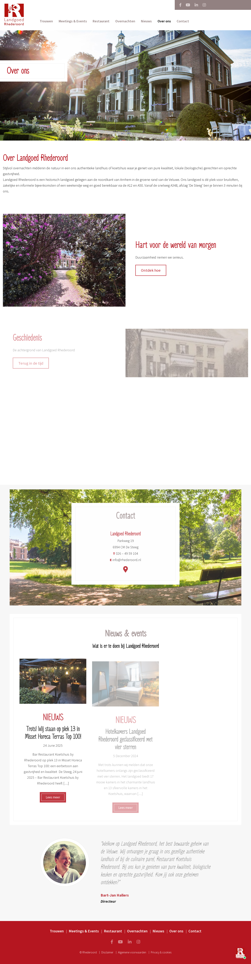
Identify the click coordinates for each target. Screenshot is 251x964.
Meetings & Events (73, 21)
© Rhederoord (88, 952)
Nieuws (146, 21)
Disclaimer (107, 952)
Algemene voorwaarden (132, 952)
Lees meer (53, 799)
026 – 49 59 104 (125, 556)
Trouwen (46, 21)
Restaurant (101, 21)
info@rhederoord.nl (125, 562)
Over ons (164, 21)
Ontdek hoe (151, 272)
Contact (183, 21)
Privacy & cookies (161, 952)
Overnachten (125, 21)
